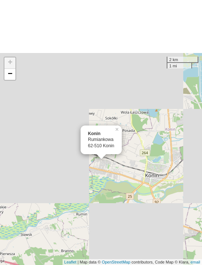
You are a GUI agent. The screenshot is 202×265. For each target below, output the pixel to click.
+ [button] (10, 62)
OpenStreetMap (116, 262)
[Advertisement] (101, 26)
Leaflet (70, 262)
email (195, 262)
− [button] (10, 74)
